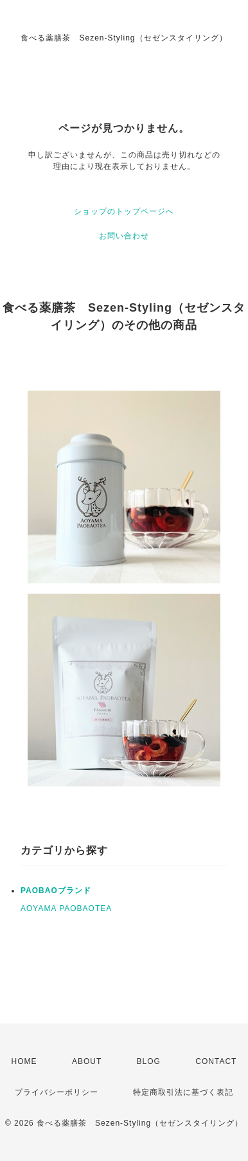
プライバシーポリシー (56, 1092)
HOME (24, 1061)
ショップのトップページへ (124, 211)
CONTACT (215, 1061)
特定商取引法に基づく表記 (183, 1092)
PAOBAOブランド (56, 890)
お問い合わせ (124, 235)
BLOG (149, 1061)
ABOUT (87, 1061)
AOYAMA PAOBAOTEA (66, 908)
